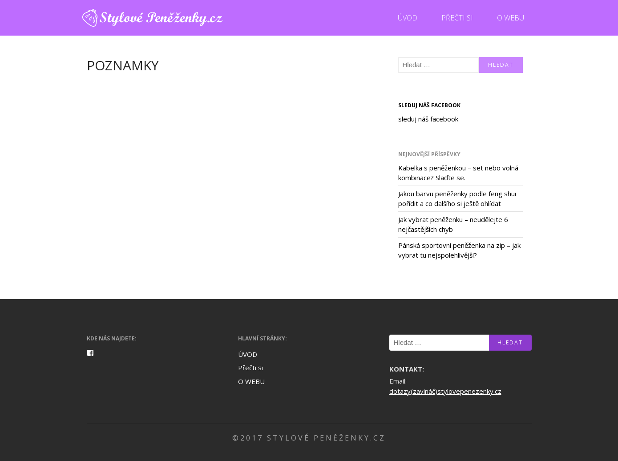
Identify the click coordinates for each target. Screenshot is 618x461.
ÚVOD (407, 18)
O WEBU (510, 18)
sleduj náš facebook (429, 105)
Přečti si (457, 18)
